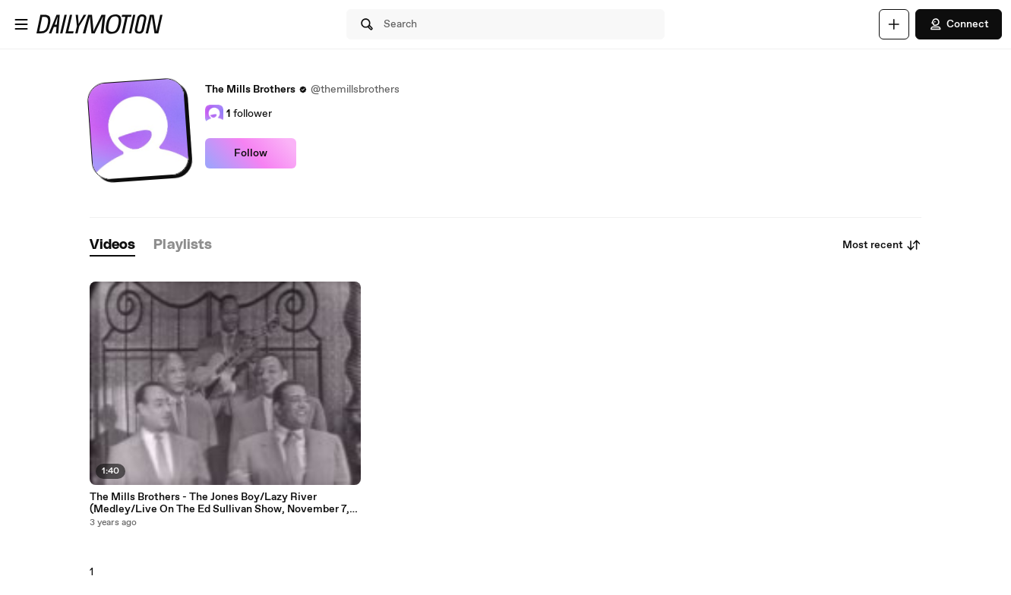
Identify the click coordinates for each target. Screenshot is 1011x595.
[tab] (112, 245)
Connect (958, 24)
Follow (250, 153)
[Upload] (894, 24)
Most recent (881, 245)
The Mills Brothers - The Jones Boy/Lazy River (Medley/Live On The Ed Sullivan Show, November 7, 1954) (219, 503)
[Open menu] (21, 24)
